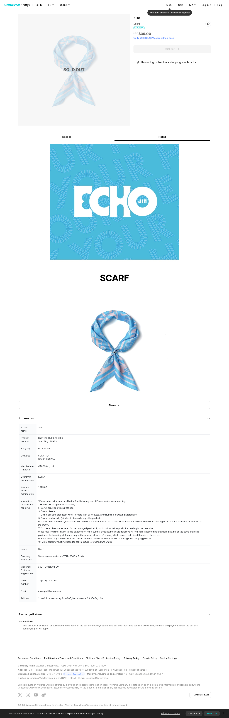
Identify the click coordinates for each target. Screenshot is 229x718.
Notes (162, 136)
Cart (180, 5)
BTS (136, 18)
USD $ (63, 5)
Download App (200, 694)
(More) (99, 713)
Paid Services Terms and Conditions (63, 658)
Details (66, 136)
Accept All (211, 713)
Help (220, 5)
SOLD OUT (172, 49)
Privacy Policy (131, 658)
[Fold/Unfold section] (114, 418)
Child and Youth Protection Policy (103, 658)
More (114, 405)
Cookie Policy (149, 658)
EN (49, 5)
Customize (194, 713)
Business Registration (74, 674)
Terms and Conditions (29, 658)
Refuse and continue (170, 713)
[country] (168, 5)
